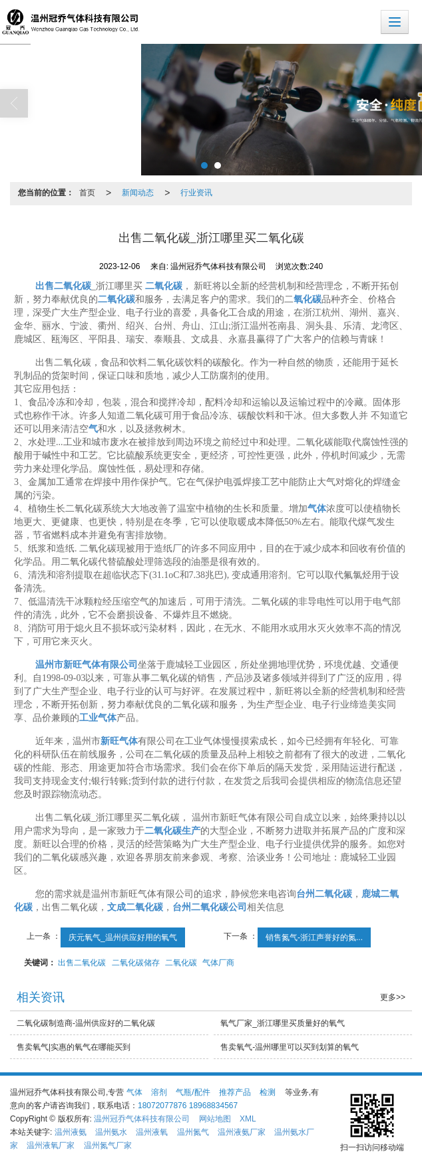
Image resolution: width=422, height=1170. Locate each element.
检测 (268, 1092)
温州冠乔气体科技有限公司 (142, 1118)
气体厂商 (218, 962)
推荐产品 (235, 1092)
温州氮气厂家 (108, 1145)
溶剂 (159, 1092)
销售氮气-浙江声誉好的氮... (314, 937)
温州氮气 (193, 1132)
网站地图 (215, 1118)
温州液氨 (71, 1132)
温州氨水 (111, 1132)
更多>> (392, 997)
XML (248, 1118)
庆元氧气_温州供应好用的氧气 (123, 937)
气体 (134, 1092)
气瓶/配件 (193, 1092)
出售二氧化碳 (82, 962)
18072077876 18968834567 (188, 1105)
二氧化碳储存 (136, 962)
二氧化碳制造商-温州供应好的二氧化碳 (86, 1023)
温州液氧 (152, 1132)
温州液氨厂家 (242, 1132)
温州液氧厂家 (51, 1145)
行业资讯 (196, 192)
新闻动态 (138, 192)
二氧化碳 (181, 962)
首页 (87, 192)
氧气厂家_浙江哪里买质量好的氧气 (282, 1023)
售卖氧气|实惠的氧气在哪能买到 (73, 1047)
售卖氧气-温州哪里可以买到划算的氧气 (289, 1047)
